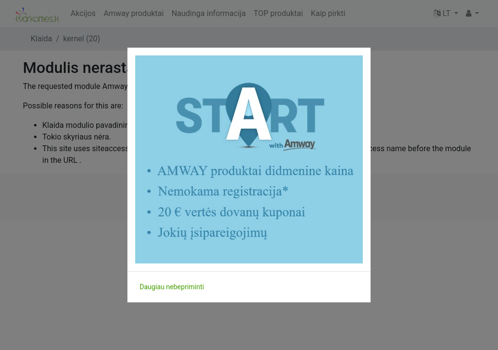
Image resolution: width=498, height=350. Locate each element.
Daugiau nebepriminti (172, 287)
